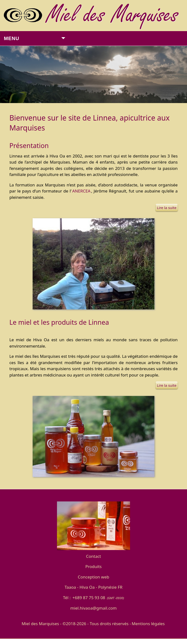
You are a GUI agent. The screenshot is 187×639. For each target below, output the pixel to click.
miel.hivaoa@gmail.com (93, 608)
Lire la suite (166, 207)
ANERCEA (81, 191)
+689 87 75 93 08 (88, 597)
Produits (93, 566)
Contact (93, 556)
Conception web (93, 577)
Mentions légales (148, 623)
